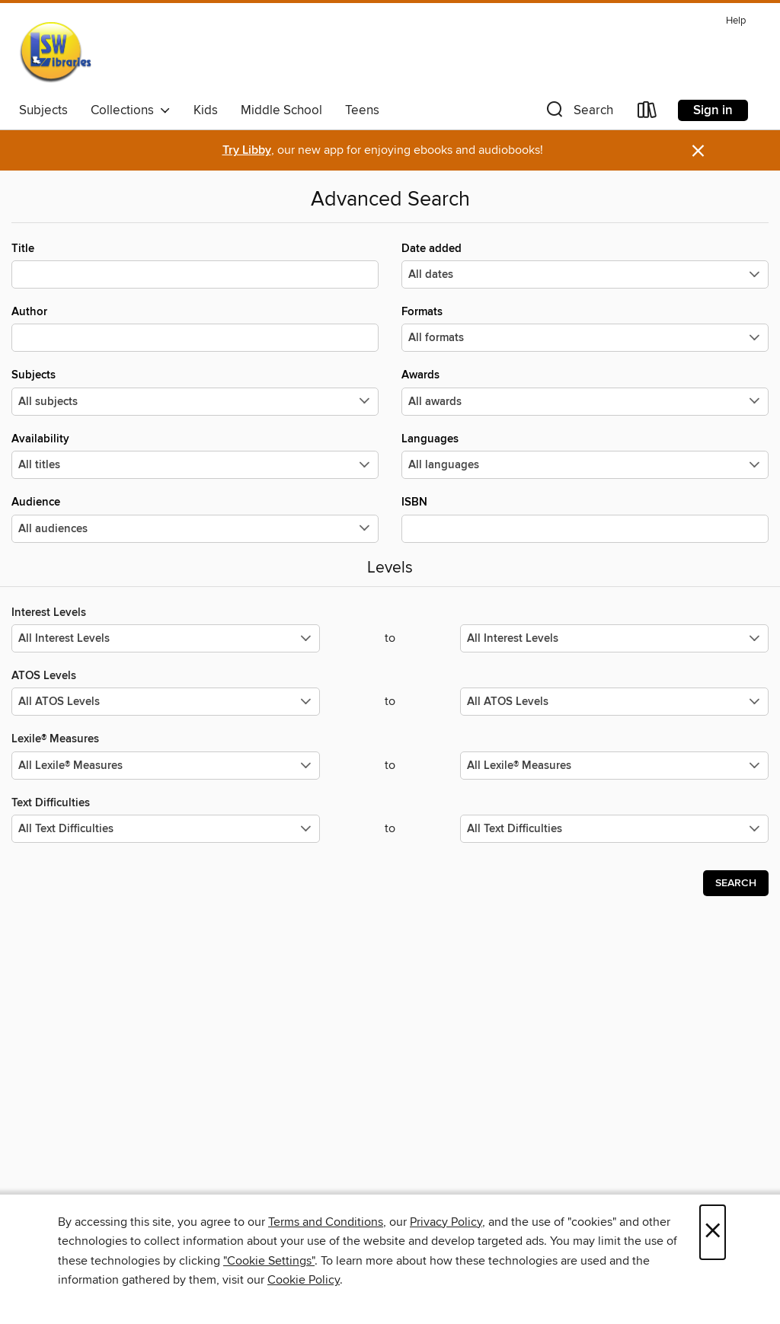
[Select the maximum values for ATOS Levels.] (614, 702)
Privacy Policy (446, 1222)
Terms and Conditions (325, 1222)
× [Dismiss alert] (698, 151)
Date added (585, 265)
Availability (195, 455)
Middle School (281, 110)
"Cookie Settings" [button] (269, 1260)
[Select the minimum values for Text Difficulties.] (165, 829)
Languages (585, 455)
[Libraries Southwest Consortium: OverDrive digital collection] (55, 52)
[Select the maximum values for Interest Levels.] (614, 638)
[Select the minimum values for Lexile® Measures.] (165, 765)
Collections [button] (131, 110)
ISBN (585, 518)
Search (735, 883)
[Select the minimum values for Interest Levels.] (165, 638)
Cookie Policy (303, 1279)
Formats (585, 328)
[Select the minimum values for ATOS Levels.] (165, 702)
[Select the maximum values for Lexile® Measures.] (614, 765)
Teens (362, 110)
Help (736, 21)
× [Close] (712, 1232)
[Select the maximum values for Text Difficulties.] (614, 829)
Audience (195, 518)
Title (195, 265)
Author (195, 328)
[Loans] (647, 113)
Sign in (713, 110)
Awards (585, 391)
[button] (578, 113)
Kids (205, 110)
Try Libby (246, 150)
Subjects (43, 110)
